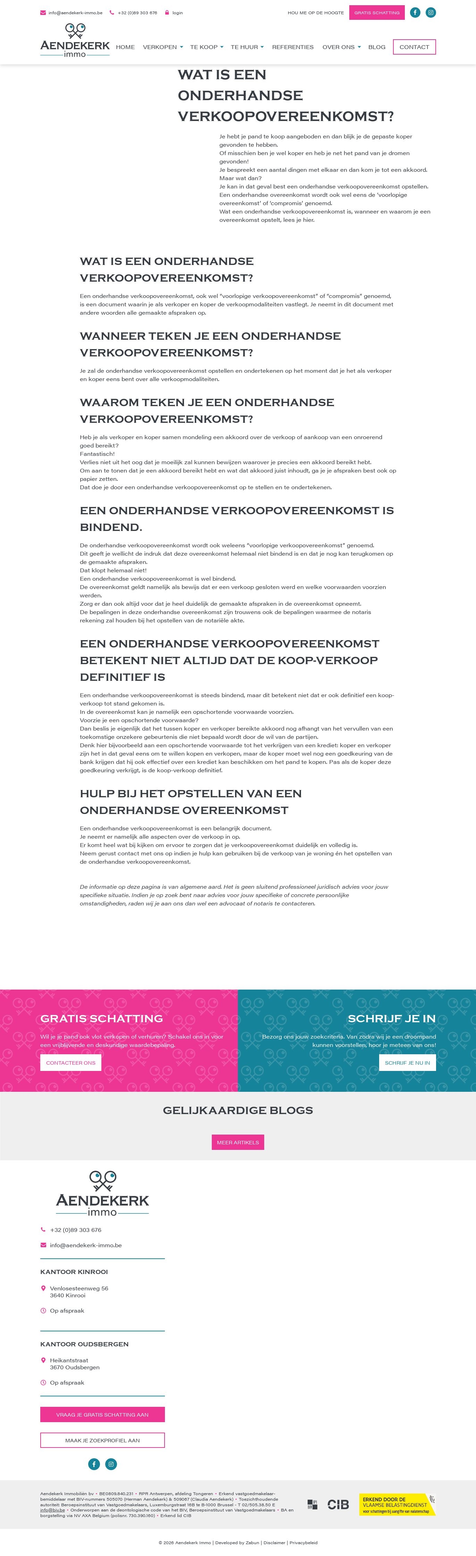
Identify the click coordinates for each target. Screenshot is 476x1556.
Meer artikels (238, 1142)
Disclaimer (274, 1542)
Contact (414, 47)
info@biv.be (52, 1510)
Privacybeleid (304, 1542)
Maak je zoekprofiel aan (102, 1440)
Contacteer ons (70, 1062)
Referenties (293, 47)
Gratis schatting (377, 12)
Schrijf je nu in (407, 1062)
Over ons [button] (342, 47)
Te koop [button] (207, 47)
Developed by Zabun (237, 1542)
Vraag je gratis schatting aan (102, 1414)
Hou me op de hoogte (316, 12)
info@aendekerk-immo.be (71, 12)
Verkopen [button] (163, 47)
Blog (376, 47)
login (173, 12)
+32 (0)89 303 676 (133, 12)
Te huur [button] (247, 47)
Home (125, 47)
